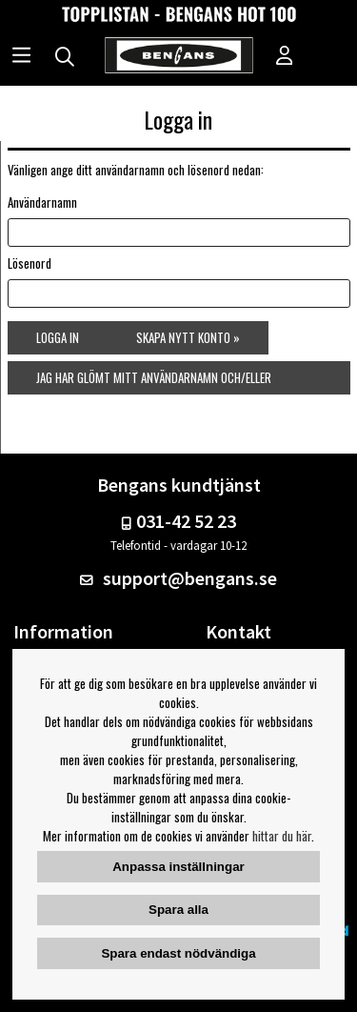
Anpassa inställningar (178, 867)
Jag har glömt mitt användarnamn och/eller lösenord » (153, 381)
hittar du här (281, 835)
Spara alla (178, 909)
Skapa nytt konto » (188, 337)
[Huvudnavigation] (21, 57)
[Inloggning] (284, 57)
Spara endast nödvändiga (178, 953)
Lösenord (29, 263)
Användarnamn (42, 202)
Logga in (57, 337)
